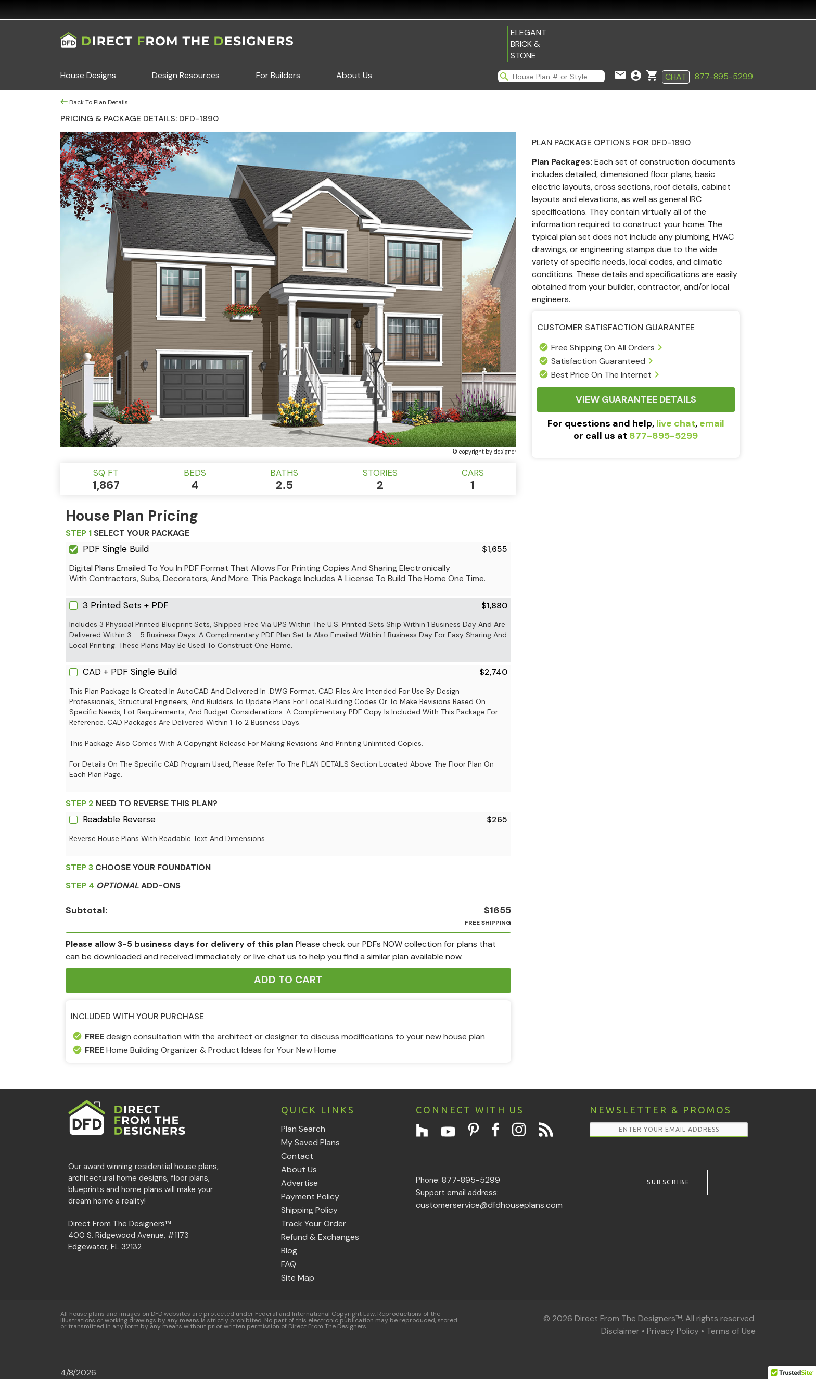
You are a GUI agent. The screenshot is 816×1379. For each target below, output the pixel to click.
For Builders (278, 75)
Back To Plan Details (94, 102)
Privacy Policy (673, 1330)
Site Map (297, 1277)
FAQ (288, 1264)
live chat (675, 423)
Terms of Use (731, 1330)
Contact (297, 1155)
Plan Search (303, 1128)
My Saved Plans (310, 1142)
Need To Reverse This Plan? (142, 803)
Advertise (299, 1182)
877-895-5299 (724, 76)
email (711, 423)
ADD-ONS (123, 885)
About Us (354, 75)
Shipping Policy (309, 1210)
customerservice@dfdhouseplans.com (489, 1204)
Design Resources (186, 75)
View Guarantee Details (636, 399)
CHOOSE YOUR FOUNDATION (138, 867)
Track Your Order (313, 1223)
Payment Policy (310, 1196)
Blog (289, 1250)
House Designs (88, 75)
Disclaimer (620, 1330)
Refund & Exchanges (320, 1237)
